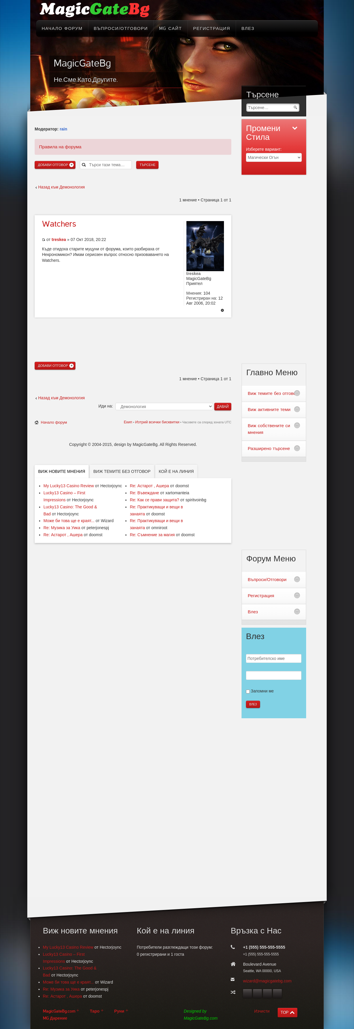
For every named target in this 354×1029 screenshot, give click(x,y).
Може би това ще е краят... (69, 520)
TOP (285, 1012)
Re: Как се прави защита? (154, 499)
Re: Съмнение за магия (152, 534)
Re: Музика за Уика (61, 527)
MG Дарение (55, 1018)
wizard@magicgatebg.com (267, 981)
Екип (128, 422)
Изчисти (261, 1011)
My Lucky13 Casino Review (68, 485)
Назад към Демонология (61, 187)
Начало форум (54, 422)
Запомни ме (262, 691)
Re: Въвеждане (144, 492)
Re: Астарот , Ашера (62, 534)
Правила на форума (60, 146)
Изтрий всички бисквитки (157, 422)
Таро (95, 1011)
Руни (119, 1011)
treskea (59, 239)
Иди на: (105, 406)
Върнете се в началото (222, 311)
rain (63, 129)
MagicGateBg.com (59, 1011)
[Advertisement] (133, 329)
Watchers (59, 224)
